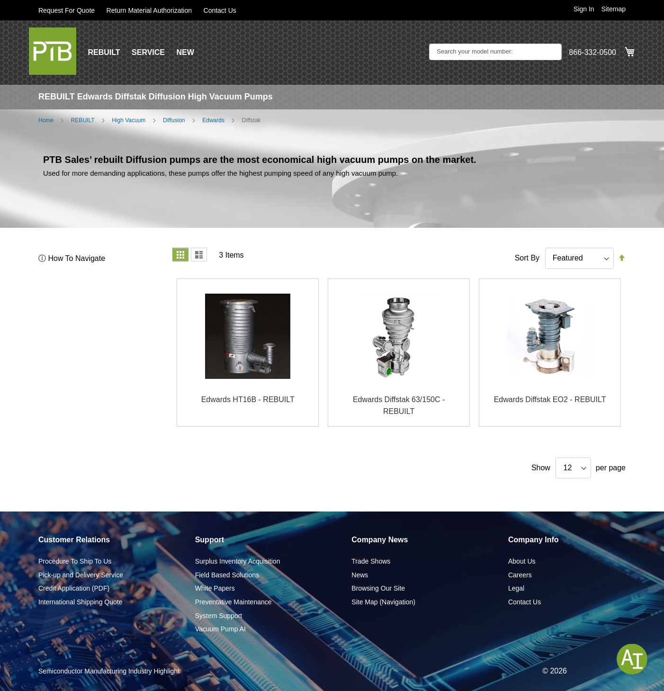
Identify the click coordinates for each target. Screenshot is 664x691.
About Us (522, 561)
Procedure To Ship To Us (74, 561)
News (359, 575)
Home (46, 120)
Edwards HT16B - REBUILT (248, 399)
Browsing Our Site (378, 588)
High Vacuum (128, 120)
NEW (185, 52)
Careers (520, 575)
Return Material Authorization (149, 10)
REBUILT (104, 52)
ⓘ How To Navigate (71, 258)
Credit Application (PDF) (73, 588)
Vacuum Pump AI (220, 629)
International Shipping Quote (80, 602)
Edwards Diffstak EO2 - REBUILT (550, 399)
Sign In (584, 9)
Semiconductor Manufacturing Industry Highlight (108, 671)
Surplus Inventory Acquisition (237, 561)
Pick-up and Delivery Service (80, 575)
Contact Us (220, 10)
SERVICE (148, 52)
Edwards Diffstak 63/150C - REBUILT (399, 405)
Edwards (213, 120)
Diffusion (174, 120)
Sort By (527, 258)
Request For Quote (66, 10)
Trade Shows (370, 561)
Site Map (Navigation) (383, 602)
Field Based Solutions (227, 575)
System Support (218, 615)
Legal (516, 588)
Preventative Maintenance (233, 602)
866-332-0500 (592, 52)
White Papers (215, 588)
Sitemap (613, 9)
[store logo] (52, 51)
